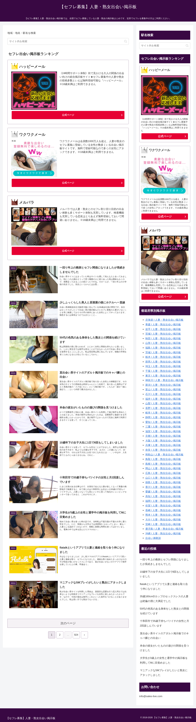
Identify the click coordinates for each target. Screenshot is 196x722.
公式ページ (68, 115)
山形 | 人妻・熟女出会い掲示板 (163, 343)
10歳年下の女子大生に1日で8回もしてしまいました (164, 574)
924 (76, 636)
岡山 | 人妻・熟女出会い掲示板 (163, 468)
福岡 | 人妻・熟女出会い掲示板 (163, 501)
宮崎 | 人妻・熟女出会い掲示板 (163, 524)
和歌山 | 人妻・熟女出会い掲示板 (164, 454)
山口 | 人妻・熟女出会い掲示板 (163, 477)
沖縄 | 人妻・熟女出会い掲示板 (163, 533)
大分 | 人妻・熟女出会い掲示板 (163, 519)
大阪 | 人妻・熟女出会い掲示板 (163, 440)
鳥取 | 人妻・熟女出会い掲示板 (163, 459)
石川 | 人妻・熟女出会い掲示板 (163, 394)
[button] (125, 41)
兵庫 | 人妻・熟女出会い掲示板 (163, 445)
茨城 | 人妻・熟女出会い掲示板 (163, 352)
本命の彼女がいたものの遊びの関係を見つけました (164, 648)
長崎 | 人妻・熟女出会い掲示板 (163, 510)
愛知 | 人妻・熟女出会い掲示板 (163, 422)
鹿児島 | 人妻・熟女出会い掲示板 (164, 528)
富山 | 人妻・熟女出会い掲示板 (163, 389)
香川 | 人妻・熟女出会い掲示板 (163, 487)
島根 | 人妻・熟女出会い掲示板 (163, 463)
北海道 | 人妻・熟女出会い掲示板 (164, 319)
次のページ (68, 624)
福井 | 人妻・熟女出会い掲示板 (163, 399)
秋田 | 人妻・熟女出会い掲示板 (163, 338)
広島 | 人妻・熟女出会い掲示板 (163, 473)
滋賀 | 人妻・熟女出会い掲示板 (163, 431)
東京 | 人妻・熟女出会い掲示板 (163, 375)
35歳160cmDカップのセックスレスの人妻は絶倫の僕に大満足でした (164, 599)
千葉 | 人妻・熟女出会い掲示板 (163, 371)
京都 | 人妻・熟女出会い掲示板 (163, 436)
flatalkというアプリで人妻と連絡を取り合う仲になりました (164, 586)
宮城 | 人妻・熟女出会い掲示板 (163, 333)
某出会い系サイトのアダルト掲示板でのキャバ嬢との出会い (164, 636)
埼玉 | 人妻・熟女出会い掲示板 (163, 366)
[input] (68, 41)
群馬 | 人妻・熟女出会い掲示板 (163, 361)
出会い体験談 (153, 538)
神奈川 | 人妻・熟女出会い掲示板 (164, 380)
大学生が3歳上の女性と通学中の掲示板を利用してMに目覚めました (164, 660)
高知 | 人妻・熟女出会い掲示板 (163, 496)
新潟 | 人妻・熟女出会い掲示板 (163, 385)
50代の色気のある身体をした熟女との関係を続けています (164, 611)
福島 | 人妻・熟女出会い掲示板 (163, 347)
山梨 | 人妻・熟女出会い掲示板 (163, 403)
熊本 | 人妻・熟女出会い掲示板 (163, 514)
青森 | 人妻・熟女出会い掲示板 (163, 324)
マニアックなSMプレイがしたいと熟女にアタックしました (164, 672)
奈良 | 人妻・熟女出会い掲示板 (163, 449)
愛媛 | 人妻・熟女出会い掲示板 (163, 491)
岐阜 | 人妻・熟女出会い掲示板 (163, 412)
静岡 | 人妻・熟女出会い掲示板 (163, 417)
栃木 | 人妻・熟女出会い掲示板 (163, 357)
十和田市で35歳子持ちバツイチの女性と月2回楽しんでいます (164, 623)
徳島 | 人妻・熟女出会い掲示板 (163, 482)
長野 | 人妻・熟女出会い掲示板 (163, 408)
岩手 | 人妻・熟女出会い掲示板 (163, 329)
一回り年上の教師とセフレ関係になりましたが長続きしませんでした (164, 562)
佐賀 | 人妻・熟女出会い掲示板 (163, 505)
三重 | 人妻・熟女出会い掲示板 (163, 426)
